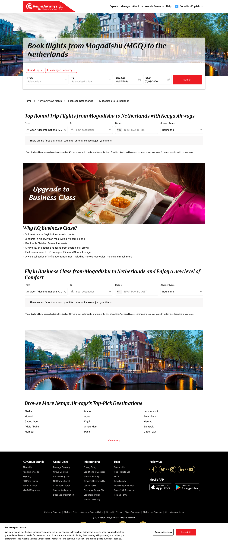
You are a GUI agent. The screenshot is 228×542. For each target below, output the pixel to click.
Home (28, 100)
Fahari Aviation (30, 485)
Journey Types (167, 123)
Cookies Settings (163, 532)
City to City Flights (114, 512)
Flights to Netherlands (80, 100)
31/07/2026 (121, 81)
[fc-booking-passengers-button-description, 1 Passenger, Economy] (59, 70)
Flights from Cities (132, 512)
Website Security (91, 476)
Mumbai (29, 431)
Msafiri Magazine (31, 490)
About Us (137, 6)
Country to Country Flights (91, 512)
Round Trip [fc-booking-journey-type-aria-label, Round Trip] (33, 70)
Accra (87, 416)
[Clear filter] (64, 130)
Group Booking (60, 472)
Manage (125, 6)
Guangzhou (31, 421)
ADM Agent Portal (61, 485)
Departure (120, 78)
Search (187, 79)
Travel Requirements (124, 485)
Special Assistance (62, 490)
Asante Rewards (154, 6)
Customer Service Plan (94, 490)
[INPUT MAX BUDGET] (139, 129)
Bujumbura (150, 416)
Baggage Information (63, 495)
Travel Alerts (120, 481)
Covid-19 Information (124, 490)
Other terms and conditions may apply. (177, 152)
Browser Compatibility (94, 481)
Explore (114, 6)
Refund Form (120, 495)
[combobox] (45, 81)
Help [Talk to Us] (122, 472)
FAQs (116, 476)
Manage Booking (61, 467)
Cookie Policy (90, 485)
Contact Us (119, 467)
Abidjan (29, 411)
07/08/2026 (151, 81)
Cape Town (150, 431)
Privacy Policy (90, 467)
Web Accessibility (92, 499)
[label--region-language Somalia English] (189, 6)
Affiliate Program (61, 476)
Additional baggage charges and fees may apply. (140, 152)
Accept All (186, 532)
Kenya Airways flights (50, 100)
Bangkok (149, 426)
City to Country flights (174, 512)
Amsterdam (90, 426)
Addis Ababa (32, 426)
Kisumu (148, 421)
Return (148, 78)
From (30, 78)
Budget (118, 123)
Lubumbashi (151, 411)
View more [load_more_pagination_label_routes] (114, 440)
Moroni (29, 416)
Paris (87, 431)
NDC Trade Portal (61, 481)
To (72, 78)
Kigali (87, 421)
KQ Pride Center (30, 481)
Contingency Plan (92, 495)
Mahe (87, 411)
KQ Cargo (27, 476)
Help (168, 6)
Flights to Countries (52, 512)
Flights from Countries (152, 512)
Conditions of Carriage (94, 472)
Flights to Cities (70, 512)
